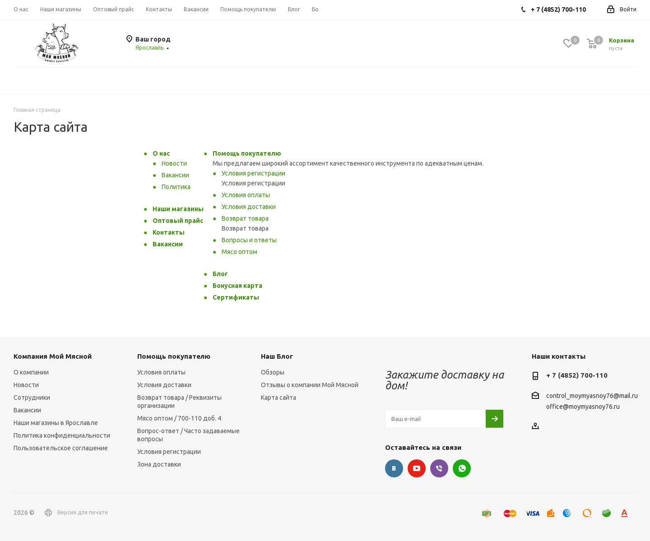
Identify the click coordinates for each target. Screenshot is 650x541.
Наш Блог (277, 356)
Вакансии (175, 175)
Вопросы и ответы (249, 240)
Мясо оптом (239, 251)
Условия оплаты (246, 195)
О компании (31, 372)
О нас (161, 153)
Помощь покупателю (247, 153)
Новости (174, 163)
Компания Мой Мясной (53, 356)
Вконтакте (394, 468)
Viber (439, 468)
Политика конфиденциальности (62, 435)
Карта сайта (278, 397)
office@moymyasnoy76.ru (583, 406)
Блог (220, 273)
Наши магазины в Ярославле (56, 422)
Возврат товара (245, 218)
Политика (176, 186)
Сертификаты (236, 297)
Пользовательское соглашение (61, 448)
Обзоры (272, 372)
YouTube (417, 468)
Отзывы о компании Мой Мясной (309, 384)
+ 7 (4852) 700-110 (577, 375)
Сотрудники (32, 397)
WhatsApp (462, 468)
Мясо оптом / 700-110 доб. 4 (179, 418)
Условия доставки (249, 206)
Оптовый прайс (178, 220)
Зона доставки (159, 464)
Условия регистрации (253, 173)
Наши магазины (178, 209)
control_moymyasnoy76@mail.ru (592, 396)
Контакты (169, 232)
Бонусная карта (237, 285)
